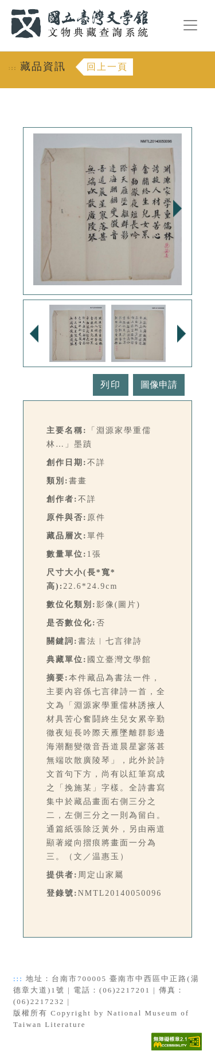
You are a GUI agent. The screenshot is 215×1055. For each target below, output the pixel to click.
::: (4, 6)
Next (177, 208)
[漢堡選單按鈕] (190, 25)
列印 (110, 384)
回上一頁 (107, 67)
